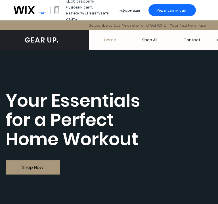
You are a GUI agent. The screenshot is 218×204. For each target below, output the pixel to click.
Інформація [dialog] (129, 10)
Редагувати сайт (172, 10)
